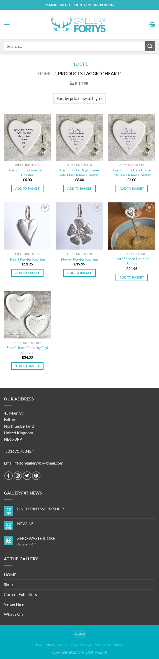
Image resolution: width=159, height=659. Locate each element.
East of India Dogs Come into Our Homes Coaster (79, 172)
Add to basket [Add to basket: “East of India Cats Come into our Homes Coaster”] (132, 188)
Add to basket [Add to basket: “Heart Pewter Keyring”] (27, 272)
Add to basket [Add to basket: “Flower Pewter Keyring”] (79, 272)
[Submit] (150, 46)
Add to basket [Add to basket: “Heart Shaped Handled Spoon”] (132, 277)
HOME (10, 574)
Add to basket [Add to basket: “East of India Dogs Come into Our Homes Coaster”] (79, 188)
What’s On (13, 614)
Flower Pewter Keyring (79, 259)
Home (45, 73)
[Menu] (7, 24)
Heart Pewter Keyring (27, 259)
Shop (8, 584)
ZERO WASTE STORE (36, 538)
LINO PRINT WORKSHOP (40, 508)
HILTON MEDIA (94, 652)
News (118, 644)
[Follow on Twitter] (27, 475)
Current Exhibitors (20, 594)
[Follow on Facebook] (8, 475)
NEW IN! (25, 523)
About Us (54, 644)
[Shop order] (79, 98)
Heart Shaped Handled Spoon (132, 261)
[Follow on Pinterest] (36, 475)
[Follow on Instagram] (18, 475)
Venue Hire (14, 604)
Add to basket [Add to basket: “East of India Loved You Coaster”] (27, 188)
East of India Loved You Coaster (27, 172)
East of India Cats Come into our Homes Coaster (132, 172)
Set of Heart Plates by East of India (27, 350)
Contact (102, 644)
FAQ (39, 644)
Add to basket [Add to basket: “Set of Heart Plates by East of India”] (27, 366)
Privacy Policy (78, 644)
